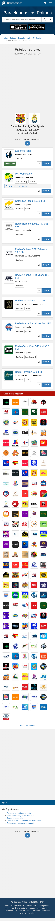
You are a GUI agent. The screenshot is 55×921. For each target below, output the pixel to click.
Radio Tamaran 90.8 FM (28, 371)
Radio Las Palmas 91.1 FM (30, 300)
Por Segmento (43, 906)
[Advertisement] (26, 84)
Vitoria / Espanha (21, 281)
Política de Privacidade (41, 911)
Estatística (23, 908)
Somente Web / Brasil (23, 155)
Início (6, 38)
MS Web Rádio (23, 173)
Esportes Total (23, 150)
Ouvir (46, 164)
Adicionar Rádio (10, 911)
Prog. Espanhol (30, 357)
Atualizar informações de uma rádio (20, 816)
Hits (17, 182)
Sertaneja (24, 182)
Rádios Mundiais (29, 906)
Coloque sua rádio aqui (28, 726)
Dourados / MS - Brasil (24, 177)
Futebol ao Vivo (11, 908)
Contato (32, 908)
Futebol (13, 38)
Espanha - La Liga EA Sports (29, 38)
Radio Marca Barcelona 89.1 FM (33, 323)
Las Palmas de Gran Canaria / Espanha (30, 304)
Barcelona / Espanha (23, 205)
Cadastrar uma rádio (15, 818)
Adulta (27, 308)
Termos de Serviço (27, 913)
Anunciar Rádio (43, 908)
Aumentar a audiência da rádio (19, 813)
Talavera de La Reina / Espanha (27, 256)
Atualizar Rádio (24, 911)
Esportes (19, 159)
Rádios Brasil (16, 906)
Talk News (19, 209)
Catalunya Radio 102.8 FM (30, 200)
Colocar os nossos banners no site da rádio (24, 821)
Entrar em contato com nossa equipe (21, 823)
